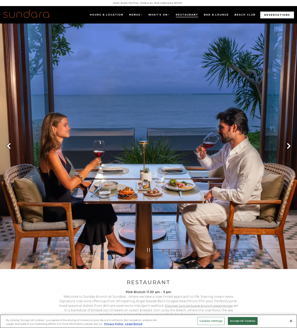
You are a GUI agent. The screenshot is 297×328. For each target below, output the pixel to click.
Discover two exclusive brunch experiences (199, 285)
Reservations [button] (277, 14)
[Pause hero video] (148, 228)
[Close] (291, 321)
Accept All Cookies (242, 320)
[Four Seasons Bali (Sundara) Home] (26, 14)
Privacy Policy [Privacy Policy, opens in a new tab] (114, 323)
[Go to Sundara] (147, 3)
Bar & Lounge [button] (216, 14)
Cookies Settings (211, 320)
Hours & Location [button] (106, 14)
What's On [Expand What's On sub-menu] (159, 14)
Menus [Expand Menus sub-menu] (136, 14)
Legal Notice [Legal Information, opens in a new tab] (133, 323)
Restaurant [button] (187, 14)
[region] (148, 321)
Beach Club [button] (245, 14)
